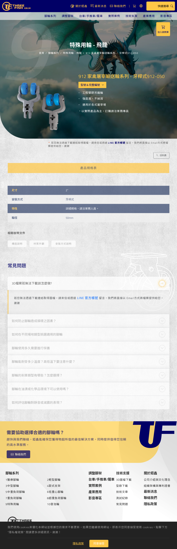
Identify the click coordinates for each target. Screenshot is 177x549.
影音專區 (166, 16)
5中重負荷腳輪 (15, 492)
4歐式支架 (54, 486)
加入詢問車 (163, 29)
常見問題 (122, 504)
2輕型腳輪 (54, 480)
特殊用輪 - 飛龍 (72, 52)
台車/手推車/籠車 (91, 16)
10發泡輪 (53, 504)
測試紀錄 (122, 498)
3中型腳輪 (12, 486)
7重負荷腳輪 (14, 498)
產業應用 (149, 16)
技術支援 (131, 16)
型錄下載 (122, 486)
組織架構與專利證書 (157, 486)
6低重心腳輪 (55, 492)
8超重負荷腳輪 (57, 498)
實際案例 (114, 16)
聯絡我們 (150, 498)
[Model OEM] (92, 85)
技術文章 (122, 492)
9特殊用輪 (12, 504)
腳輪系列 (50, 16)
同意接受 (98, 543)
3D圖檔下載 (124, 480)
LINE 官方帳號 (116, 143)
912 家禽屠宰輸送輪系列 (100, 52)
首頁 (41, 52)
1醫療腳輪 (12, 480)
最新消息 (150, 491)
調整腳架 (67, 16)
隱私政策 (150, 504)
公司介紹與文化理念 (157, 480)
